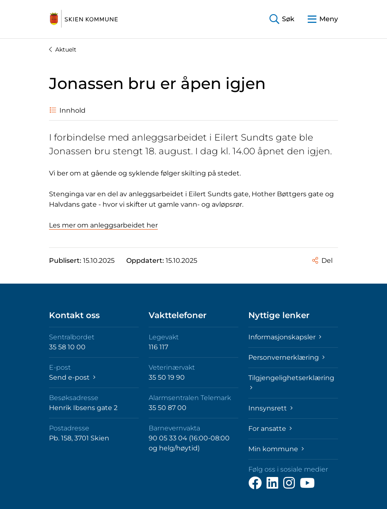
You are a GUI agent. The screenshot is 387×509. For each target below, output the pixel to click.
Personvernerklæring (286, 357)
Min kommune (276, 449)
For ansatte (270, 428)
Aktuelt (62, 49)
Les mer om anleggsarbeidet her (103, 225)
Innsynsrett (270, 408)
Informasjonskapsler (284, 337)
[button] (281, 19)
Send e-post (72, 377)
